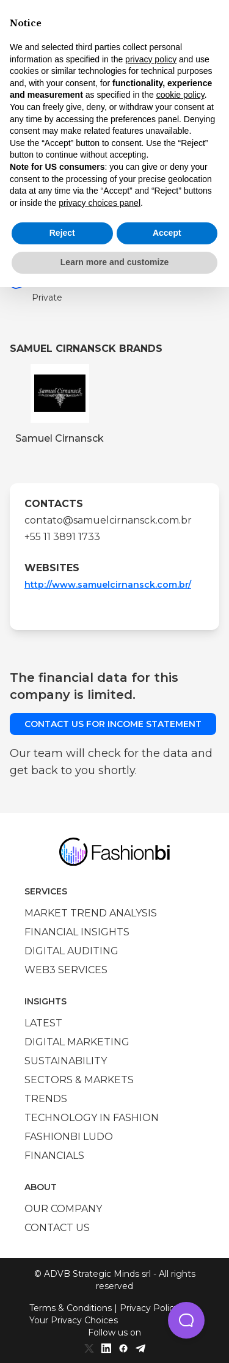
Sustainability (65, 1061)
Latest (43, 1023)
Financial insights (76, 932)
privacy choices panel (99, 203)
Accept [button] (167, 233)
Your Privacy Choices (73, 1320)
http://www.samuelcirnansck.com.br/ (107, 584)
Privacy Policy (149, 1308)
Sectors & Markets (79, 1080)
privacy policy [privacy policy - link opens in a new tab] (150, 59)
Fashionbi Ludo (68, 1136)
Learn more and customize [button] (114, 262)
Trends (45, 1099)
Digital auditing (71, 951)
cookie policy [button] (180, 95)
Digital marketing (76, 1042)
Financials (54, 1155)
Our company (63, 1209)
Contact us (57, 1227)
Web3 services (65, 970)
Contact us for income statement (113, 723)
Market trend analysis (90, 913)
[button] (186, 1320)
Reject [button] (62, 233)
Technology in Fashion (91, 1118)
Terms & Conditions (70, 1308)
